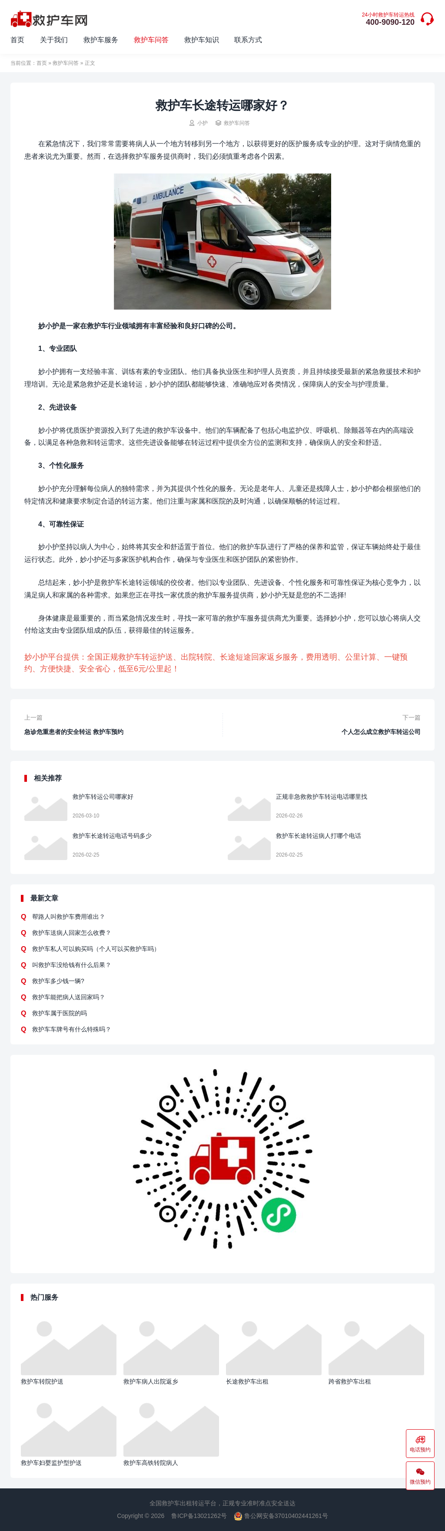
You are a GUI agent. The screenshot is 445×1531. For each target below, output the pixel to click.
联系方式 (248, 39)
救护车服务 (100, 39)
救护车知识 (201, 39)
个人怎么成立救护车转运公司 (381, 731)
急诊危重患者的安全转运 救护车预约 (73, 731)
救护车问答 (151, 39)
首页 (17, 39)
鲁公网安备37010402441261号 (281, 1515)
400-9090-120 (388, 19)
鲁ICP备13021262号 (199, 1515)
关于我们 (54, 39)
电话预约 (420, 1443)
